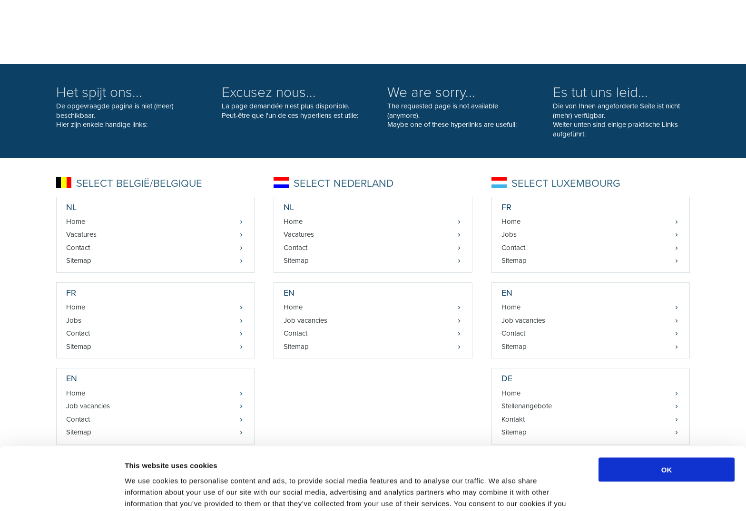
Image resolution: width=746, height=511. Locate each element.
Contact (78, 247)
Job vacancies (305, 320)
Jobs (73, 320)
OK (666, 416)
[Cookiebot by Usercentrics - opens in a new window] (61, 492)
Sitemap (78, 260)
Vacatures (81, 234)
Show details (499, 492)
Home (75, 221)
